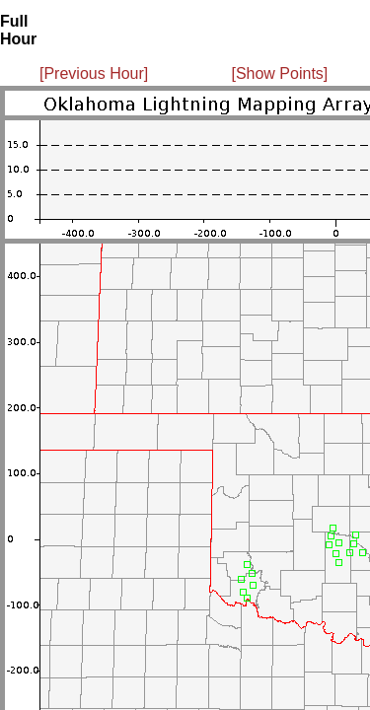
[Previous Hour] (93, 73)
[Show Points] (279, 73)
